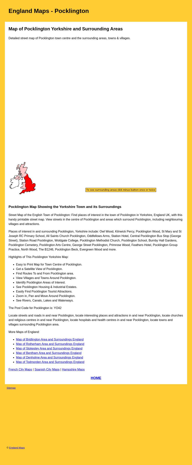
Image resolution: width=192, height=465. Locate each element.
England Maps (17, 447)
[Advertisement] (24, 104)
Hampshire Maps (73, 369)
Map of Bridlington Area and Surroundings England (50, 339)
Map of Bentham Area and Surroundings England (49, 353)
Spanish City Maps (46, 369)
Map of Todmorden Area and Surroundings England (50, 362)
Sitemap (11, 387)
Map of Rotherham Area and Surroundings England (50, 344)
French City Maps (20, 369)
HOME (96, 378)
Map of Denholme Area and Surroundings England (49, 357)
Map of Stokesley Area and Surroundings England (49, 348)
